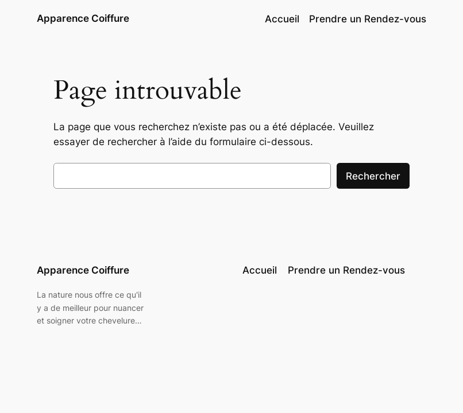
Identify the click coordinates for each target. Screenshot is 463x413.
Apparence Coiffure (83, 18)
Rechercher (373, 176)
